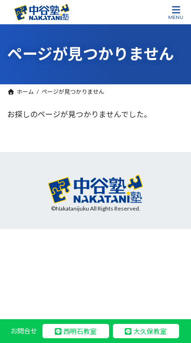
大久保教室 (150, 331)
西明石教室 (80, 331)
